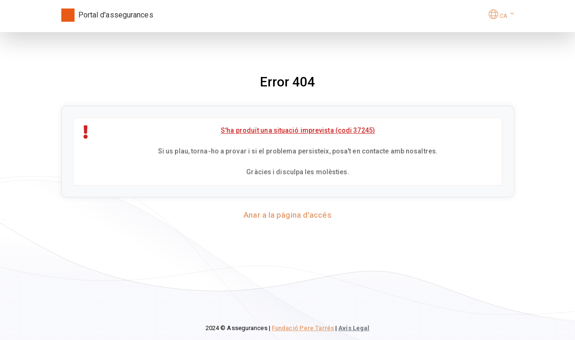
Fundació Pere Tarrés (303, 328)
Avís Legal (353, 328)
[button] (501, 15)
